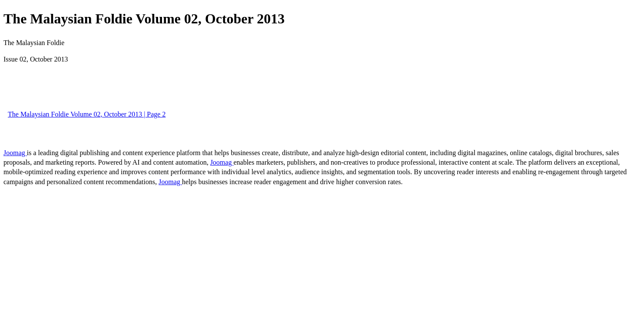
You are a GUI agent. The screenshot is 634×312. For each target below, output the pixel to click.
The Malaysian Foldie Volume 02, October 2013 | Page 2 (86, 114)
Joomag (15, 152)
